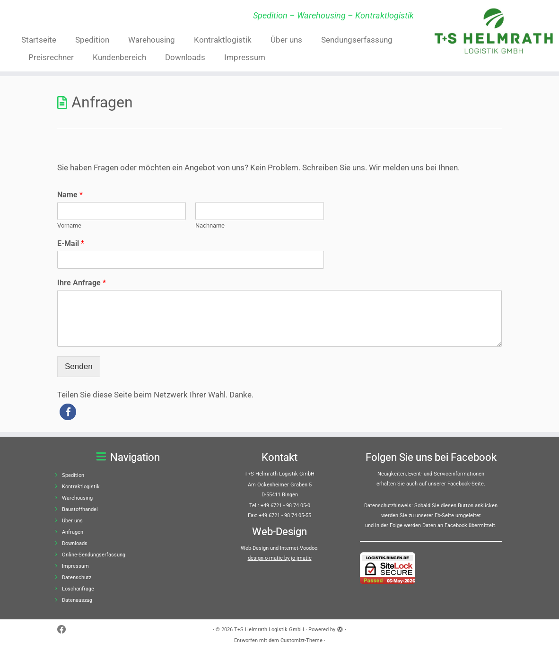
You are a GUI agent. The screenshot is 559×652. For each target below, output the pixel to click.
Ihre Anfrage (81, 282)
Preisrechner (51, 57)
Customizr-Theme (301, 640)
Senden (79, 366)
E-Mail (70, 243)
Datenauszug (77, 600)
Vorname (69, 225)
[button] (68, 412)
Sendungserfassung (357, 39)
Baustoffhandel (80, 509)
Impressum (244, 57)
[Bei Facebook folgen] (64, 630)
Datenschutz (76, 577)
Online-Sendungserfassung (93, 555)
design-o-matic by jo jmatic (280, 558)
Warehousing (151, 39)
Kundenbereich (119, 57)
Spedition (92, 39)
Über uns (286, 39)
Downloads (185, 57)
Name (70, 194)
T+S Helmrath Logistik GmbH (269, 629)
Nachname (210, 225)
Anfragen (72, 532)
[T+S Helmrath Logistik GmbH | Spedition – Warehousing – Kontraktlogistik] (493, 31)
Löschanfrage (78, 589)
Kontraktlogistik (223, 39)
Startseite (38, 39)
